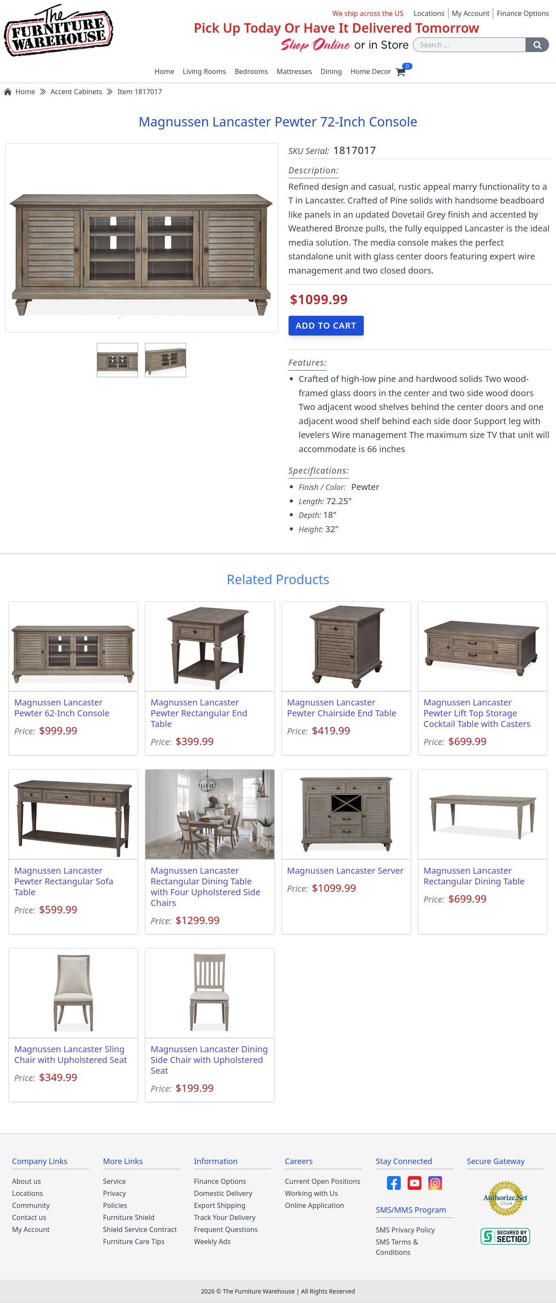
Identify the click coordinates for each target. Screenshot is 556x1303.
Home (165, 71)
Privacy (114, 1193)
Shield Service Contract (140, 1229)
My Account (471, 13)
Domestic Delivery (223, 1193)
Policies (115, 1205)
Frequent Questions (226, 1229)
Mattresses (294, 71)
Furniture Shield (129, 1217)
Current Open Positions (322, 1181)
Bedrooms (251, 71)
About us (26, 1181)
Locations (429, 13)
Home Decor (370, 71)
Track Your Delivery (224, 1217)
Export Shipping (220, 1205)
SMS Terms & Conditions (397, 1247)
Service (114, 1181)
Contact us (29, 1217)
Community (31, 1205)
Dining (331, 71)
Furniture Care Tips (134, 1241)
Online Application (314, 1205)
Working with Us (311, 1193)
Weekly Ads (212, 1241)
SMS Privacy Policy (405, 1230)
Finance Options (523, 13)
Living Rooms (204, 71)
